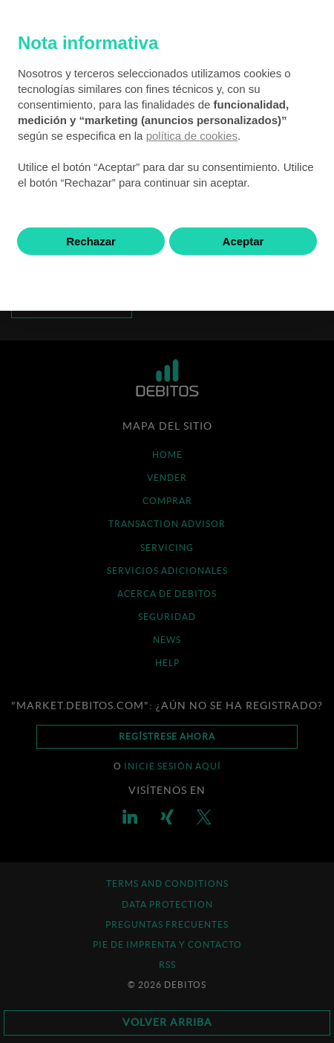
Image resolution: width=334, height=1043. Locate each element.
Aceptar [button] (243, 241)
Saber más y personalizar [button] (167, 277)
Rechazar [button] (91, 241)
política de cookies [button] (192, 135)
